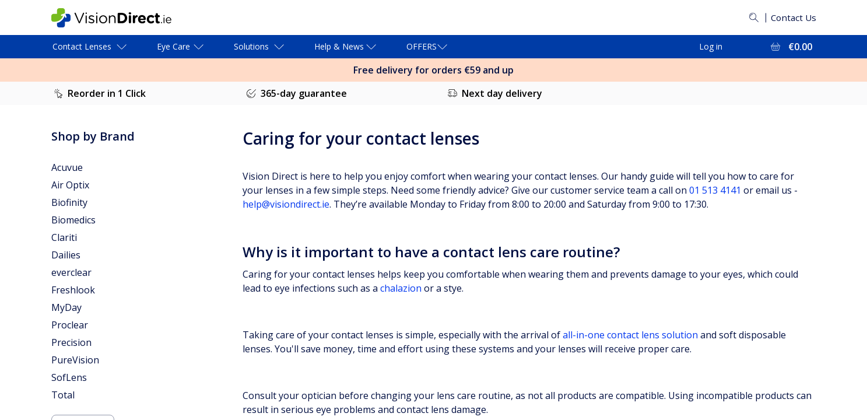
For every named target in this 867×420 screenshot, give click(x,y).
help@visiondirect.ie (286, 204)
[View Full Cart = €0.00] (790, 46)
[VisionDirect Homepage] (120, 17)
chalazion (401, 288)
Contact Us (792, 17)
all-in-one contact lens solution (630, 334)
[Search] (752, 17)
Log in (710, 46)
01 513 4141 (715, 190)
